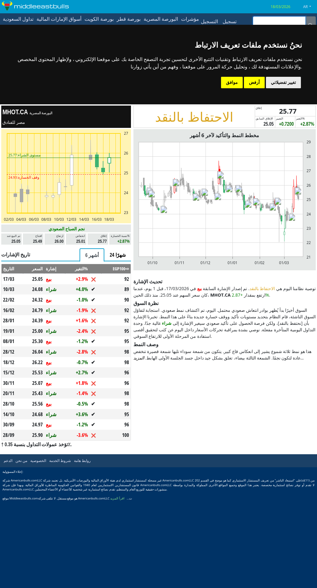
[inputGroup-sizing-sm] (279, 21)
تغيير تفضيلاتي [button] (283, 82)
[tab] (92, 341)
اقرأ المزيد (117, 585)
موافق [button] (232, 82)
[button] (309, 7)
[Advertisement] (66, 290)
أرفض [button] (254, 82)
